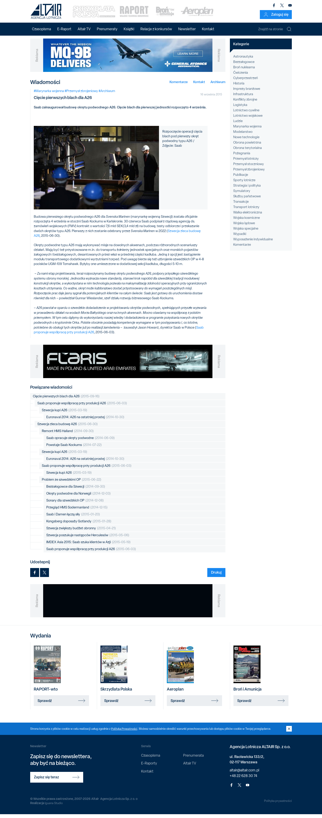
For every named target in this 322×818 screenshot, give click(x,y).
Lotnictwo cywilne (246, 114)
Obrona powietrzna (247, 146)
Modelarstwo (242, 135)
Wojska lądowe (244, 227)
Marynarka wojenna (247, 130)
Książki (129, 29)
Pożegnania (241, 157)
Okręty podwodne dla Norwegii (78, 497)
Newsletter (187, 29)
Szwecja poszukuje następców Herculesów (87, 539)
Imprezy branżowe (246, 92)
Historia (238, 87)
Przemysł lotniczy (246, 162)
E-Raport (64, 29)
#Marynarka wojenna (49, 94)
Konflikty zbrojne (245, 103)
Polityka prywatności (277, 804)
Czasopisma (41, 29)
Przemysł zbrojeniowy (249, 173)
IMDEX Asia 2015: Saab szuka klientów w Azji (88, 546)
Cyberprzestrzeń (245, 82)
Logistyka (240, 108)
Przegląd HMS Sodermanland (77, 511)
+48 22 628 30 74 (243, 779)
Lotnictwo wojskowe (248, 119)
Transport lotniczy (246, 211)
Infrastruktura (243, 98)
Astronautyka (243, 60)
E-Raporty (149, 767)
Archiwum (217, 85)
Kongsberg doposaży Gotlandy (78, 525)
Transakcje (241, 205)
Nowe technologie (246, 141)
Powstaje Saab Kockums (74, 448)
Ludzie (238, 125)
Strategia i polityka (247, 189)
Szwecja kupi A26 (64, 414)
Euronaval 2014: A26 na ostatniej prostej (85, 421)
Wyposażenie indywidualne (253, 243)
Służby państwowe (247, 200)
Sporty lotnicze (244, 184)
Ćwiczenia (240, 76)
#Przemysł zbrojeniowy (81, 94)
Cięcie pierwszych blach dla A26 (66, 400)
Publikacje (240, 178)
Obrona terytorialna (247, 151)
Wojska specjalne (245, 232)
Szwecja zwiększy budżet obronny (81, 532)
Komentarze (178, 85)
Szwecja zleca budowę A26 (67, 428)
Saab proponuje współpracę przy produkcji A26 (82, 407)
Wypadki (239, 237)
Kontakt (208, 29)
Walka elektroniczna (247, 216)
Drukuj (216, 576)
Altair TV (84, 29)
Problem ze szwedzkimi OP (71, 483)
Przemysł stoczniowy (248, 168)
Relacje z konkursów (156, 29)
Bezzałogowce (243, 65)
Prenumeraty (107, 29)
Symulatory (241, 194)
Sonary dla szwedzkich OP (75, 504)
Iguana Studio (54, 807)
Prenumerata (193, 759)
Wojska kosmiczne (246, 221)
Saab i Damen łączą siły (73, 518)
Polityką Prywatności (124, 732)
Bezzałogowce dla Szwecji (75, 490)
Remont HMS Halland (68, 435)
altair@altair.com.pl (244, 773)
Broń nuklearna (244, 71)
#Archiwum (107, 94)
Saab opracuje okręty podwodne (80, 441)
